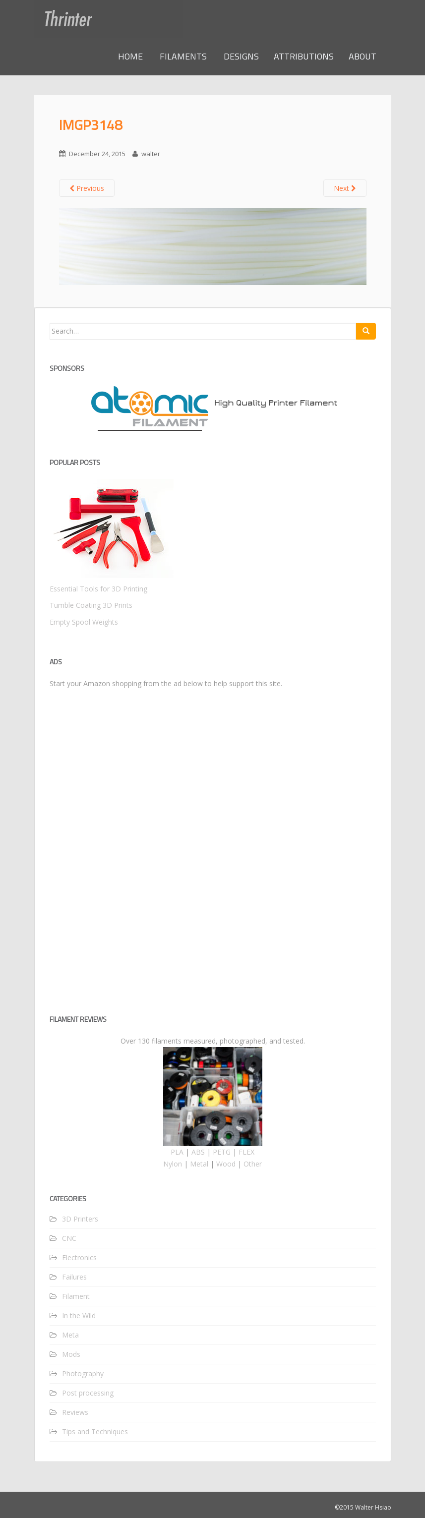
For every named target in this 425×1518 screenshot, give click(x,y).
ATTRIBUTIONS (304, 56)
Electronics (79, 1257)
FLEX (246, 1152)
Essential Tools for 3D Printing (98, 588)
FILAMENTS (182, 56)
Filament (76, 1296)
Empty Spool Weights (84, 622)
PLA (177, 1152)
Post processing (88, 1393)
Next (345, 188)
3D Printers (80, 1219)
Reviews (75, 1412)
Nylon (172, 1163)
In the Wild (79, 1315)
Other (252, 1163)
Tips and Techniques (95, 1431)
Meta (70, 1335)
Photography (83, 1373)
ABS (198, 1152)
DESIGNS (240, 56)
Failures (74, 1277)
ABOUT (362, 56)
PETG (222, 1152)
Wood (226, 1163)
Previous (86, 188)
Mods (71, 1354)
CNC (69, 1238)
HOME (130, 56)
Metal (199, 1163)
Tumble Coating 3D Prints (91, 605)
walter (150, 153)
